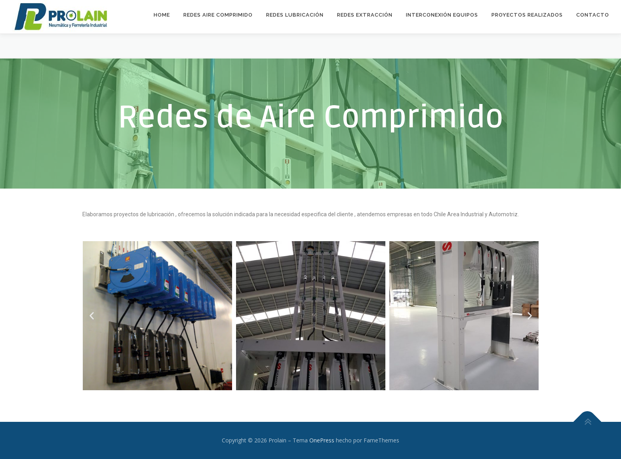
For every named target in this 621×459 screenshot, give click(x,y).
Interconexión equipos (442, 15)
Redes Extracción (364, 15)
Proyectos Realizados (527, 15)
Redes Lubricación (295, 15)
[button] (92, 316)
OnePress (321, 440)
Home (162, 15)
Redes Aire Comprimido (218, 15)
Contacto (592, 15)
